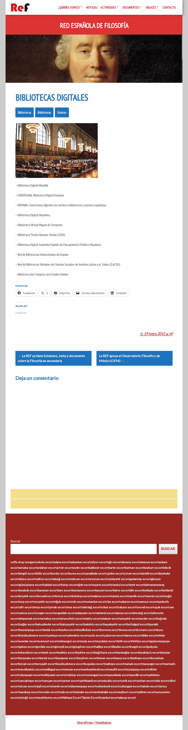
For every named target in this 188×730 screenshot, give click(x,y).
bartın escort (116, 568)
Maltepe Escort (71, 698)
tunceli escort (145, 607)
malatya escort (101, 596)
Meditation (103, 722)
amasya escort (149, 562)
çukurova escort (114, 635)
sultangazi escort (130, 686)
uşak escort (161, 607)
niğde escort (62, 602)
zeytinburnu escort (49, 698)
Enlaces (151, 7)
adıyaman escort (80, 562)
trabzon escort (126, 607)
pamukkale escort (119, 675)
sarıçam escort (52, 680)
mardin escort (137, 596)
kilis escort (136, 590)
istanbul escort (120, 584)
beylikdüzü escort (89, 630)
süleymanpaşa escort (82, 686)
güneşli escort (64, 647)
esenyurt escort (48, 641)
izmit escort (49, 652)
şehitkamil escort (90, 680)
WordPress (85, 722)
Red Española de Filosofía (94, 25)
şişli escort (43, 686)
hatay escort (69, 584)
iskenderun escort (30, 652)
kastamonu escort (83, 590)
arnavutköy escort (72, 618)
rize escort (113, 602)
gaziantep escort (140, 579)
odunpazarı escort (30, 675)
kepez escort (123, 658)
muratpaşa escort (137, 669)
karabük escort (28, 590)
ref (171, 333)
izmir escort (137, 584)
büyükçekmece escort (33, 635)
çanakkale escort (96, 573)
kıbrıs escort (121, 590)
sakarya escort (129, 602)
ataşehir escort (130, 618)
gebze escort (27, 647)
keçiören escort (87, 658)
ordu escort (77, 602)
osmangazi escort (96, 675)
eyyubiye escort (106, 641)
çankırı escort (115, 573)
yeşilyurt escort (127, 692)
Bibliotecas (24, 112)
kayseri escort (104, 590)
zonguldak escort (65, 613)
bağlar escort (27, 624)
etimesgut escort (69, 641)
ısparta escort (101, 584)
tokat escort (109, 607)
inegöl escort (138, 647)
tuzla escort (66, 692)
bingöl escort (27, 573)
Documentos (131, 7)
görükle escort (45, 647)
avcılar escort (148, 618)
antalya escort (28, 568)
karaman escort (48, 590)
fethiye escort (141, 641)
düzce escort (27, 579)
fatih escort (124, 641)
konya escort (64, 596)
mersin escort (155, 596)
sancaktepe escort (31, 680)
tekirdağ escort (91, 607)
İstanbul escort (109, 698)
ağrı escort (115, 562)
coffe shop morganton (24, 562)
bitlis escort (43, 573)
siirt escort (26, 607)
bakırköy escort (94, 624)
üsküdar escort (83, 692)
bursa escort (77, 573)
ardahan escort (47, 568)
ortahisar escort (75, 675)
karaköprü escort (150, 652)
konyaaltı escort (46, 664)
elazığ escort (61, 579)
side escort (162, 680)
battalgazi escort (137, 624)
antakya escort (50, 618)
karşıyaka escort (29, 658)
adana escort (62, 562)
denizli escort (149, 573)
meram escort (73, 669)
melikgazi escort (54, 669)
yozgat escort (45, 613)
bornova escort (110, 630)
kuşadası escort (94, 664)
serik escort (128, 680)
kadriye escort (85, 652)
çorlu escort (96, 635)
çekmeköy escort (78, 635)
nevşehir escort (44, 602)
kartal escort (48, 658)
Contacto (169, 7)
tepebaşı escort (29, 692)
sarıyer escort (70, 680)
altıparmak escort (30, 618)
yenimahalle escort (105, 692)
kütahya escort (82, 596)
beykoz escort (68, 630)
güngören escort (84, 647)
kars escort (65, 590)
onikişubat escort (53, 675)
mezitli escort (117, 669)
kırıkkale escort (152, 590)
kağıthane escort (105, 652)
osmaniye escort (96, 602)
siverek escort (59, 686)
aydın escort (81, 568)
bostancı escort (147, 630)
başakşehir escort (115, 624)
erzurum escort (99, 579)
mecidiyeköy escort (31, 669)
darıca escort (133, 635)
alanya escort (123, 613)
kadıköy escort (66, 652)
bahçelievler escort (48, 624)
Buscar (15, 541)
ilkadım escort (121, 647)
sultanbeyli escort (107, 686)
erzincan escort (79, 579)
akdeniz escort (106, 613)
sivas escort (73, 607)
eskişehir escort (119, 579)
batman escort (134, 568)
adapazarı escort (86, 613)
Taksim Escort (90, 698)
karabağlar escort (127, 652)
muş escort (26, 602)
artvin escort (65, 568)
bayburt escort (153, 568)
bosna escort (128, 630)
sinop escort (41, 607)
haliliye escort (103, 647)
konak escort (27, 664)
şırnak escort (57, 607)
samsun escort (148, 602)
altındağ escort (142, 613)
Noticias (91, 7)
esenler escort (28, 641)
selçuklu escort (111, 680)
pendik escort (139, 675)
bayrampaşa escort (31, 630)
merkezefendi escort (95, 669)
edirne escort (44, 579)
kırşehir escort (28, 596)
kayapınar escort (66, 658)
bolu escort (46, 562)
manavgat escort (153, 664)
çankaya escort (57, 635)
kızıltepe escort (141, 658)
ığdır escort (85, 584)
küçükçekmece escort (70, 664)
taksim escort (150, 686)
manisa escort (119, 596)
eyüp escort (88, 641)
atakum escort (110, 618)
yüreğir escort (28, 698)
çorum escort (132, 573)
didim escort (149, 635)
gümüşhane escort (31, 584)
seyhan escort (145, 680)
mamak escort (133, 664)
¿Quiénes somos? (69, 7)
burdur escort (60, 573)
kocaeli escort (47, 596)
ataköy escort (92, 618)
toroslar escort (49, 692)
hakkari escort (52, 584)
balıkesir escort (98, 568)
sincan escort (27, 686)
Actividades (108, 7)
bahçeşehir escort (72, 624)
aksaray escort (131, 562)
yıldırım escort (147, 692)
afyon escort (99, 562)
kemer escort (106, 658)
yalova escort (27, 613)
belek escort (51, 630)
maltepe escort (114, 664)
